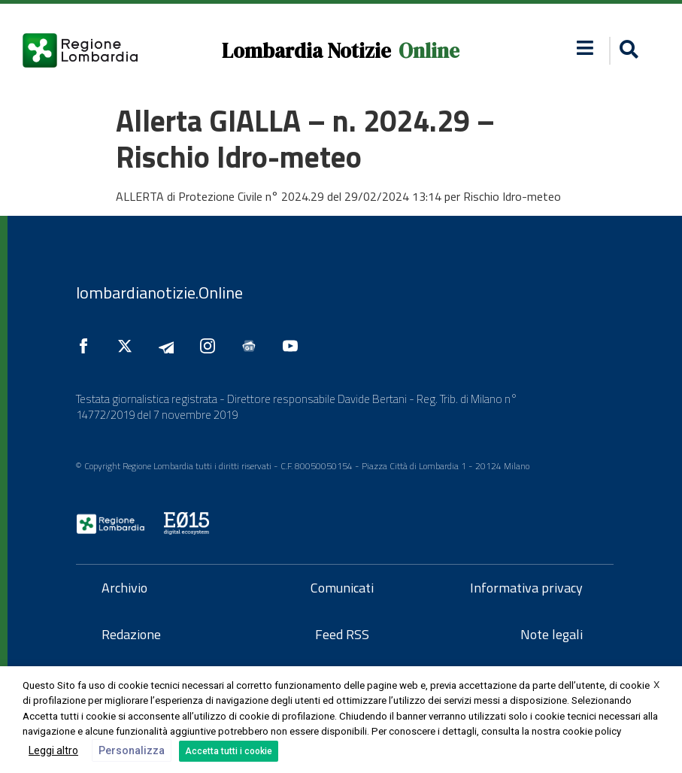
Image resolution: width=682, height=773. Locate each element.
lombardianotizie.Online (159, 292)
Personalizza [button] (132, 750)
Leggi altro (53, 750)
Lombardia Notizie (306, 51)
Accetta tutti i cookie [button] (228, 751)
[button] (626, 51)
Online (429, 51)
